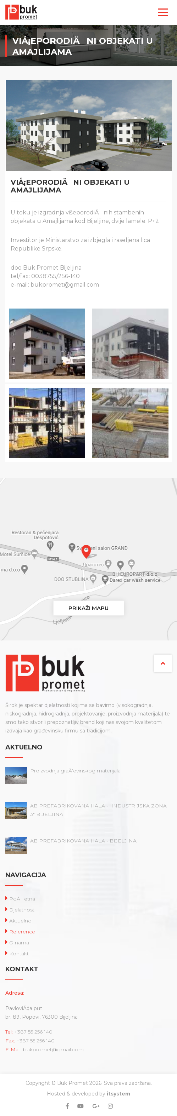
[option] (47, 384)
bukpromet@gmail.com (53, 1049)
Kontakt (19, 953)
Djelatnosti (22, 910)
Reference (22, 931)
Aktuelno (20, 920)
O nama (19, 942)
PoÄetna (22, 899)
